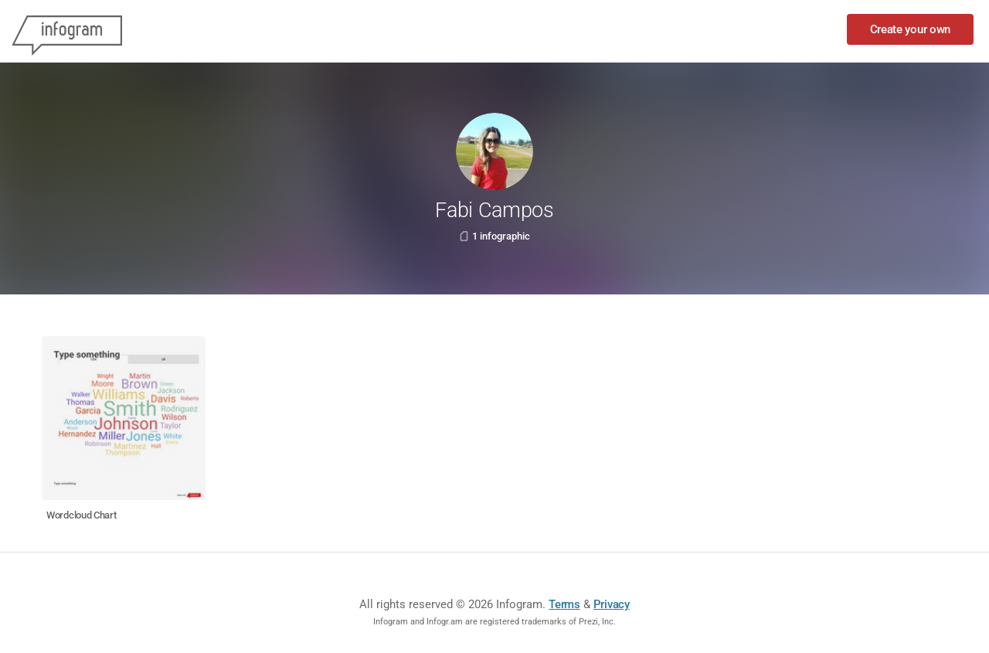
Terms (564, 604)
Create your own (910, 29)
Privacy (611, 604)
